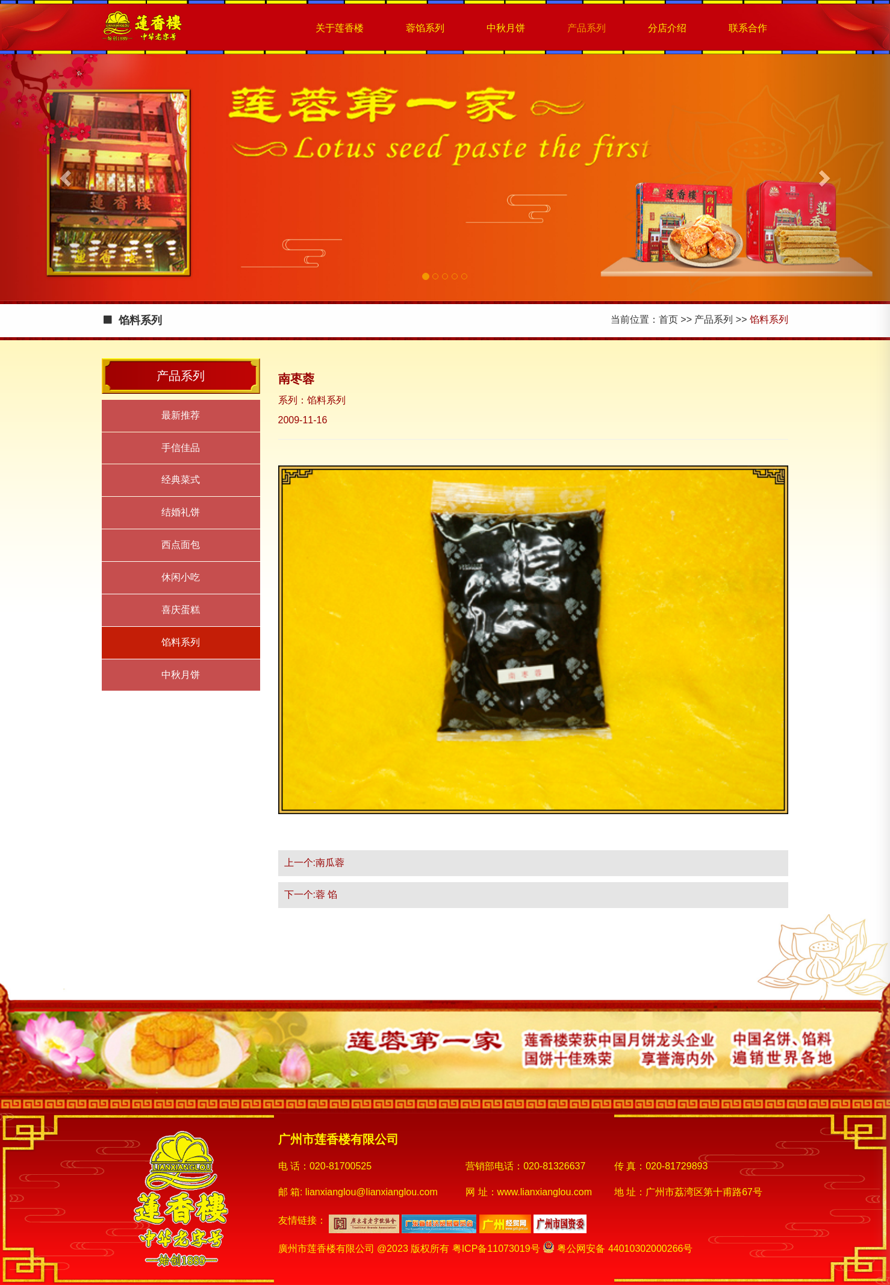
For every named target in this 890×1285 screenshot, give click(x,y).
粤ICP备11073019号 (496, 1248)
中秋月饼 (506, 28)
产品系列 (586, 28)
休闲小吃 (180, 577)
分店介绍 (667, 28)
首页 (668, 319)
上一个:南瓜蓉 (314, 862)
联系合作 (748, 28)
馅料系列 (180, 642)
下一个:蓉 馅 (311, 894)
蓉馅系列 (425, 28)
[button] (67, 177)
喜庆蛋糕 (180, 610)
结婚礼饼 (180, 512)
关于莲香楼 (340, 28)
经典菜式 (180, 479)
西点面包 (180, 545)
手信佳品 (180, 448)
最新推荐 (180, 415)
